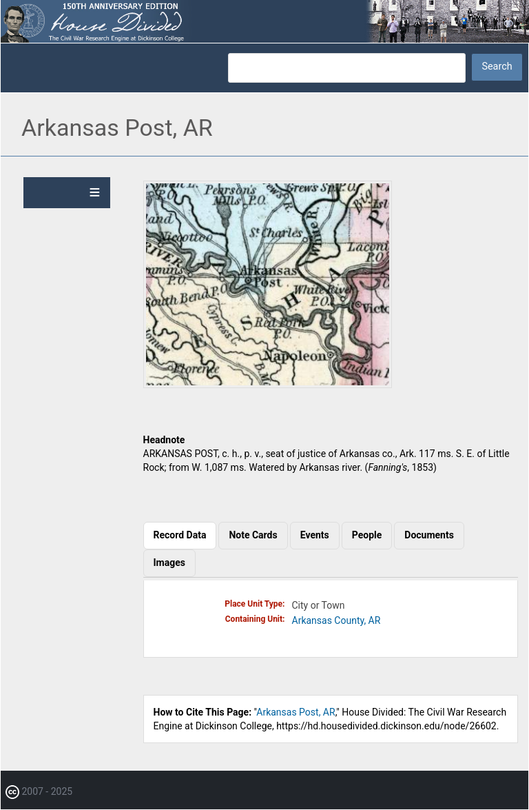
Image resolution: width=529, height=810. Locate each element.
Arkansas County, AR (336, 620)
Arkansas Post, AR (295, 712)
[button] (267, 384)
